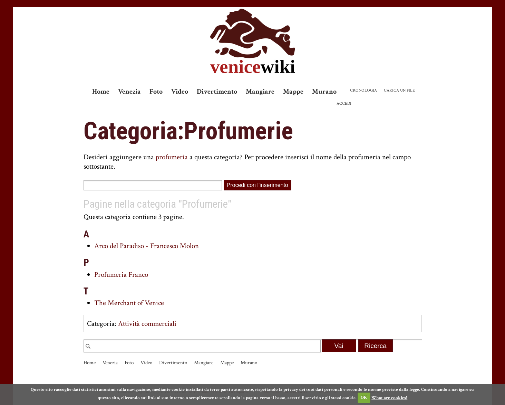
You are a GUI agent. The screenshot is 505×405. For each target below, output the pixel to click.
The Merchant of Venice (129, 303)
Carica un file (399, 90)
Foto (156, 91)
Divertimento (217, 91)
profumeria (172, 157)
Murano (324, 91)
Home (100, 91)
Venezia (129, 91)
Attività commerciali (147, 323)
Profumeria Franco (121, 274)
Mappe (293, 91)
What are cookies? (389, 398)
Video (179, 91)
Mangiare (260, 91)
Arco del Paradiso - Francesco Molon (146, 246)
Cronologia (363, 90)
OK (364, 398)
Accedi (344, 103)
